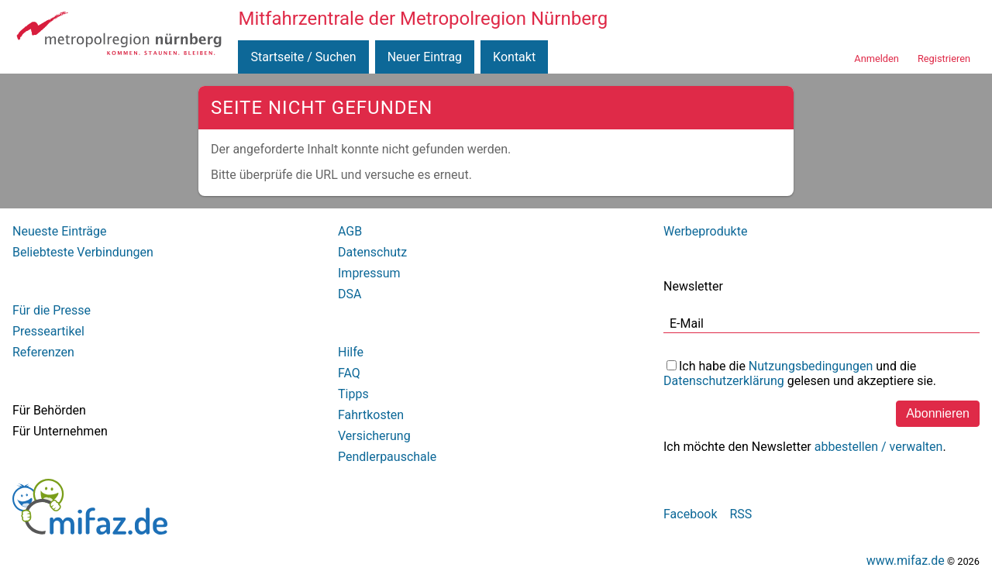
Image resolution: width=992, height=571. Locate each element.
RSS (740, 514)
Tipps (353, 394)
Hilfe (350, 352)
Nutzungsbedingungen (811, 366)
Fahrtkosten (371, 415)
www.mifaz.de (905, 560)
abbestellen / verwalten (879, 446)
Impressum (369, 273)
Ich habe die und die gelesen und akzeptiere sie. (799, 373)
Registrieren (944, 58)
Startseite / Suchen (303, 57)
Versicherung (374, 435)
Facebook (690, 514)
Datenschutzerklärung (723, 380)
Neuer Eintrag (425, 57)
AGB (350, 231)
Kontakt (514, 57)
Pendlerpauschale (387, 456)
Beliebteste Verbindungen (82, 252)
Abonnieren (938, 413)
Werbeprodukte (705, 231)
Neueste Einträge (59, 231)
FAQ (349, 373)
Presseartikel (48, 331)
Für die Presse (51, 310)
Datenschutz (372, 252)
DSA (349, 294)
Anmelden (876, 58)
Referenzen (43, 352)
